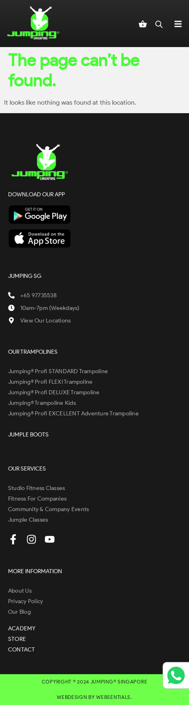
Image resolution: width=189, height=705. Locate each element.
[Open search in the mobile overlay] (159, 23)
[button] (178, 23)
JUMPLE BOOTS (28, 434)
